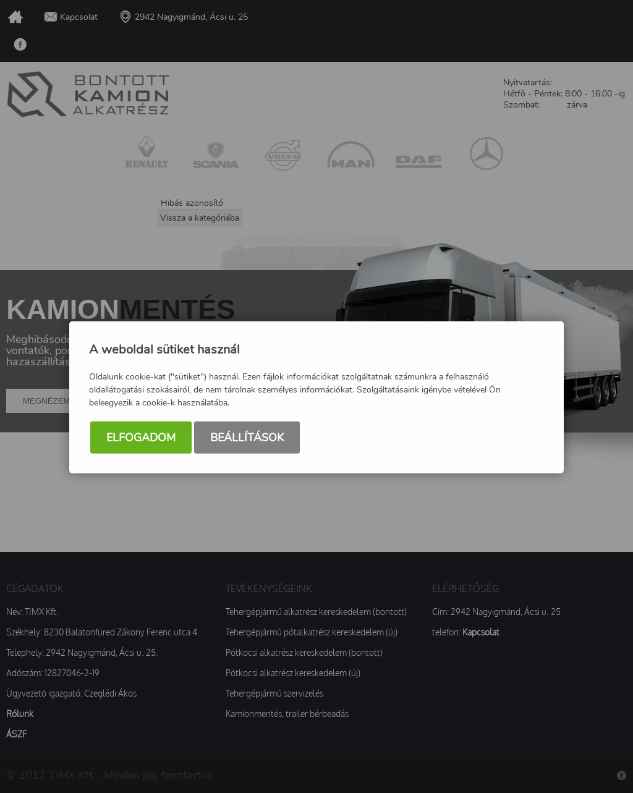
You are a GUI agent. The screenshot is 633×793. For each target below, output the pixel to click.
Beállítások (247, 438)
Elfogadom (141, 438)
